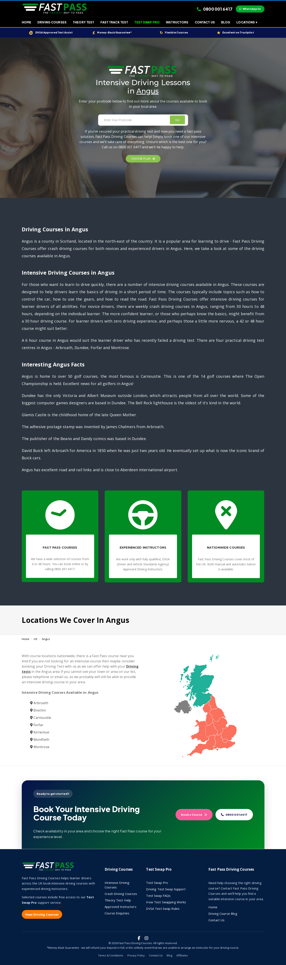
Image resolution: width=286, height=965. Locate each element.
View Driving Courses (42, 914)
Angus (46, 639)
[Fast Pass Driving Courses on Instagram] (146, 938)
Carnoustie (40, 717)
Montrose (39, 747)
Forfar (37, 725)
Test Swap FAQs (158, 895)
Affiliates (182, 955)
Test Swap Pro (147, 22)
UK (35, 639)
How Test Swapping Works (166, 902)
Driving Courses (52, 22)
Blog (225, 22)
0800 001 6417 (214, 9)
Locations (246, 22)
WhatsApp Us (250, 8)
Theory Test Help (118, 900)
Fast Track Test (114, 22)
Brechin (38, 710)
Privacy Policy (136, 955)
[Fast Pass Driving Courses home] (49, 868)
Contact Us (205, 22)
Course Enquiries (117, 913)
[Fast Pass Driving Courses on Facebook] (139, 938)
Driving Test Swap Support (165, 889)
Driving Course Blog (222, 913)
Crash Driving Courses (121, 894)
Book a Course (194, 814)
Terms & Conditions (110, 955)
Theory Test (83, 22)
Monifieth (39, 739)
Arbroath (39, 703)
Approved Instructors (120, 907)
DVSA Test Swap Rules (163, 908)
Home (26, 22)
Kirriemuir (40, 732)
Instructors (177, 22)
